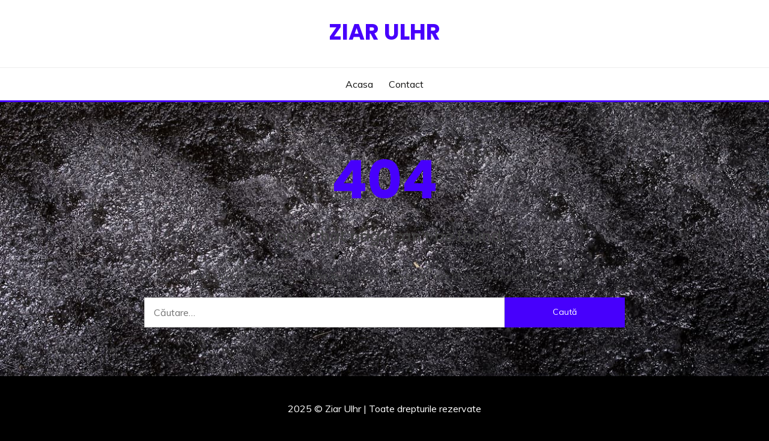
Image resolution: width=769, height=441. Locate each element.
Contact (406, 84)
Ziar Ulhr (384, 31)
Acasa (359, 84)
